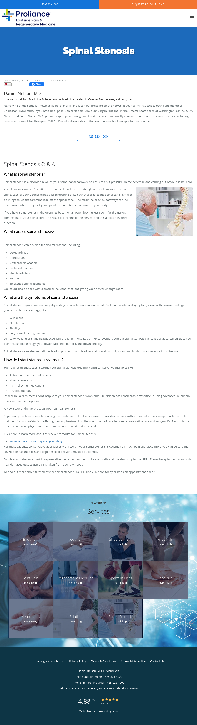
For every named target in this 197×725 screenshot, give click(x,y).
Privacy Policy (77, 661)
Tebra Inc (59, 661)
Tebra (115, 711)
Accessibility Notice (133, 661)
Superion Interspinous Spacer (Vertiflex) (36, 441)
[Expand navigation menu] (192, 17)
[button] (98, 136)
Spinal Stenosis (58, 80)
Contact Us (157, 661)
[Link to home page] (27, 18)
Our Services (37, 80)
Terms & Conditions (103, 661)
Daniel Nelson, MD (14, 80)
